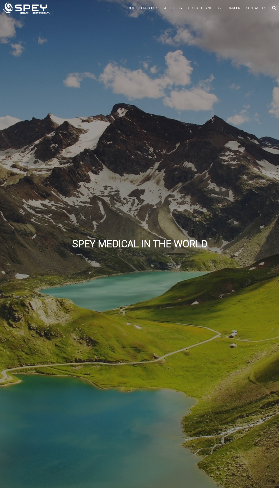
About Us (173, 8)
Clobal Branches (205, 8)
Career (234, 8)
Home (130, 8)
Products (149, 8)
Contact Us (256, 8)
